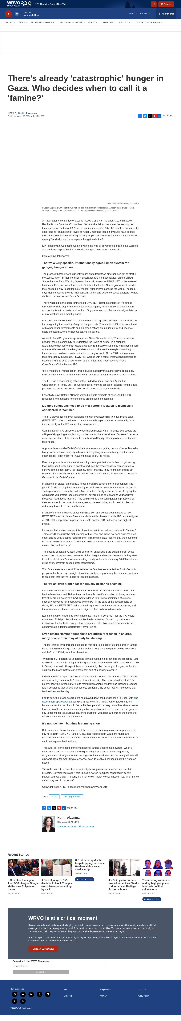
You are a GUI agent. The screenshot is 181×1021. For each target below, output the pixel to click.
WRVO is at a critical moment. (63, 924)
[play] (8, 20)
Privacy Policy (143, 1002)
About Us (124, 29)
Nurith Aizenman (27, 119)
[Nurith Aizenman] (48, 830)
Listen (9, 29)
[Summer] (90, 49)
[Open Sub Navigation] (15, 29)
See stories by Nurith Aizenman (75, 832)
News (21, 29)
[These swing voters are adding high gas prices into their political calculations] (157, 873)
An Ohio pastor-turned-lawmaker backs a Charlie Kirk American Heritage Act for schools (124, 891)
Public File (141, 996)
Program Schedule (42, 29)
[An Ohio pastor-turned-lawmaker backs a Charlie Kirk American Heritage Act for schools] (124, 873)
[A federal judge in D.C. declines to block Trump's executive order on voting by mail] (56, 873)
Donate (169, 7)
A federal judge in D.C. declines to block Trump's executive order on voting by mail (56, 891)
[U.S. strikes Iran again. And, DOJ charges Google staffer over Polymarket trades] (23, 873)
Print (170, 121)
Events (92, 29)
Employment (105, 996)
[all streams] (166, 20)
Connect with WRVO (148, 29)
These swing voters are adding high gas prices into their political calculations (156, 891)
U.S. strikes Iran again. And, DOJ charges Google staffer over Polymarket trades (23, 891)
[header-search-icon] (155, 7)
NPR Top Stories (72, 803)
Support (108, 29)
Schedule (68, 1002)
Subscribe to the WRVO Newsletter (31, 967)
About (66, 996)
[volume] (16, 20)
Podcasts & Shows (71, 29)
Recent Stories (18, 861)
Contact (103, 1002)
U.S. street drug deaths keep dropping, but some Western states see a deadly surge (90, 871)
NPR (54, 803)
